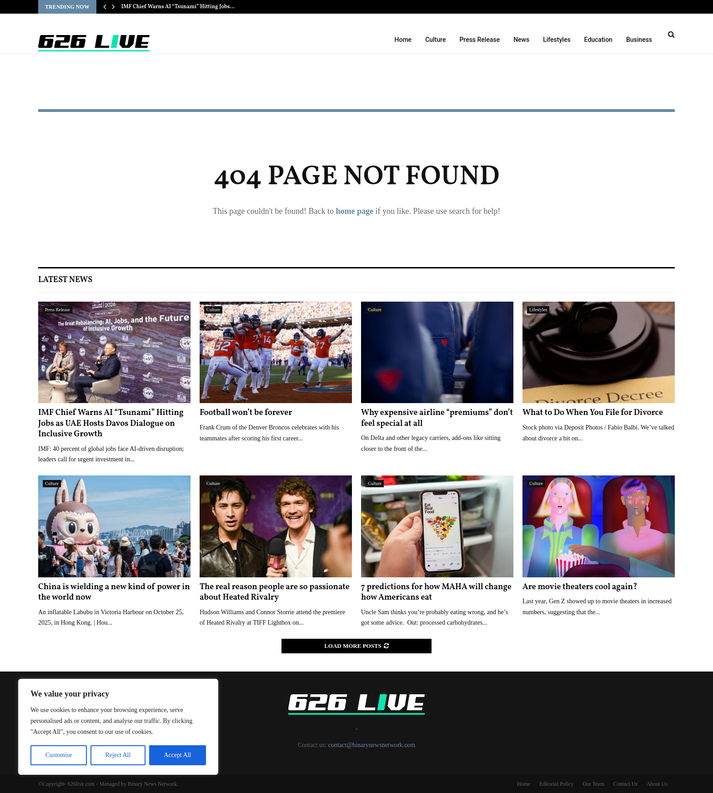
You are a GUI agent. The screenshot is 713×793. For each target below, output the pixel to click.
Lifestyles (556, 39)
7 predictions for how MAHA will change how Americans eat (436, 592)
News (521, 39)
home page (354, 211)
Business (639, 39)
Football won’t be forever (246, 413)
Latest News (65, 280)
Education (598, 39)
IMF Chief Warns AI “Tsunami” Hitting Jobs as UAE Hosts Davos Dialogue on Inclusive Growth (111, 423)
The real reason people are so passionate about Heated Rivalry (275, 592)
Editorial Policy (556, 784)
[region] (118, 727)
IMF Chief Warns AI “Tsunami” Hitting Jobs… (178, 6)
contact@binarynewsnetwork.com (371, 745)
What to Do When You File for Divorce (592, 413)
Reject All (118, 755)
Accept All (177, 755)
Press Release (479, 39)
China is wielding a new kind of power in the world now (114, 592)
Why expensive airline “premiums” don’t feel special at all (437, 418)
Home (403, 39)
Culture (435, 39)
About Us (657, 784)
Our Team (593, 784)
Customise (58, 755)
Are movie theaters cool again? (580, 587)
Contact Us (625, 784)
